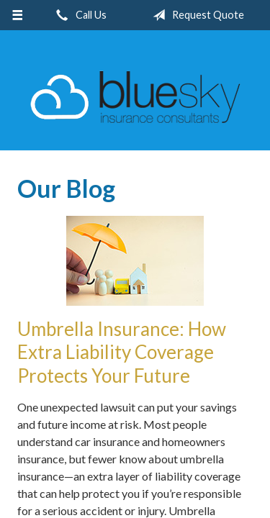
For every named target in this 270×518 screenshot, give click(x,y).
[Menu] (17, 15)
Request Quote (195, 15)
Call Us (78, 15)
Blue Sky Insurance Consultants (135, 96)
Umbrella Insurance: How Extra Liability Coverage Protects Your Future (121, 352)
